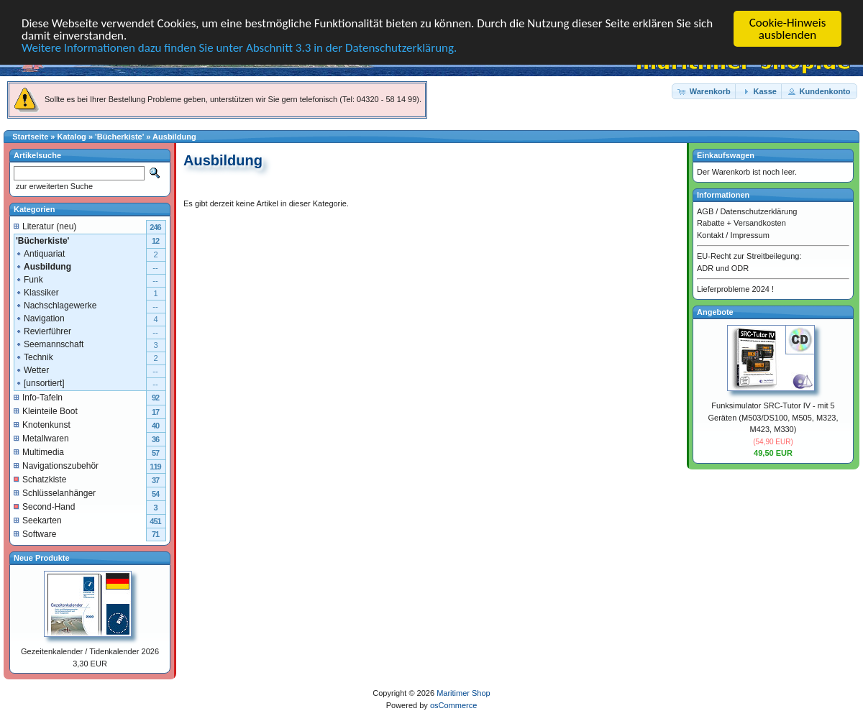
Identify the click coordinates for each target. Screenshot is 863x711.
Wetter (32, 369)
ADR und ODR (723, 267)
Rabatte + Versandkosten (741, 223)
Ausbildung (174, 136)
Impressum (749, 234)
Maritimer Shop (463, 693)
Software (35, 533)
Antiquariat (40, 253)
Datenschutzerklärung (758, 210)
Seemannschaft (49, 344)
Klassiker (37, 292)
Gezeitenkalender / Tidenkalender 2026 (90, 651)
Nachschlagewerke (55, 305)
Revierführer (43, 331)
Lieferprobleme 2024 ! (735, 289)
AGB (705, 210)
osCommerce (453, 704)
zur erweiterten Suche (53, 186)
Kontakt (710, 234)
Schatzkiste (40, 479)
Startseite (30, 136)
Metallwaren (41, 438)
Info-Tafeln (38, 397)
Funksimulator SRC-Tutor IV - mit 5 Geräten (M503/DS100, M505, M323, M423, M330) (773, 417)
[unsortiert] (40, 382)
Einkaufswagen (725, 155)
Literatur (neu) (45, 226)
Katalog (72, 136)
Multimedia (39, 451)
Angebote (715, 311)
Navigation (40, 318)
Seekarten (38, 520)
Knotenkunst (42, 424)
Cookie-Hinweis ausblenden (787, 28)
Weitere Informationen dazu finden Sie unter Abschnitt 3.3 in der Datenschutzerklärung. (239, 47)
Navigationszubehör (56, 465)
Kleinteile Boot (46, 410)
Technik (34, 357)
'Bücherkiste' (119, 136)
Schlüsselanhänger (55, 492)
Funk (29, 279)
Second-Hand (44, 506)
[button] (705, 91)
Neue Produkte (42, 557)
